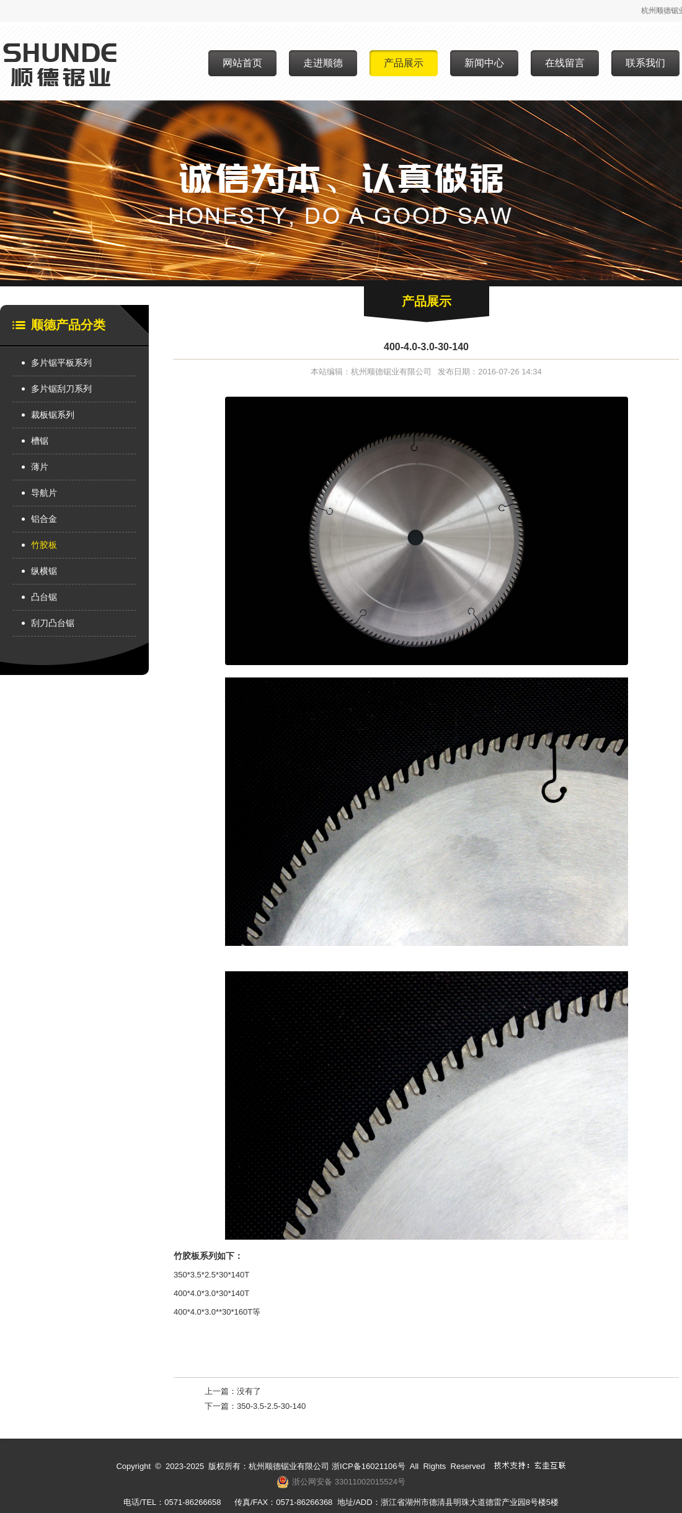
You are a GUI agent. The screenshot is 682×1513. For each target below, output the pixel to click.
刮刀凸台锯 (52, 623)
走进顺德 (323, 63)
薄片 (39, 467)
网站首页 (242, 63)
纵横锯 (44, 571)
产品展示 (403, 63)
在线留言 (565, 63)
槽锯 (39, 441)
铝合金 (44, 519)
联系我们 (645, 63)
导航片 (44, 493)
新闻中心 (484, 63)
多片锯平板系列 (61, 363)
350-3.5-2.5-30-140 (271, 1406)
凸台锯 (44, 597)
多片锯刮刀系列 (61, 389)
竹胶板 (44, 545)
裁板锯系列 (52, 415)
